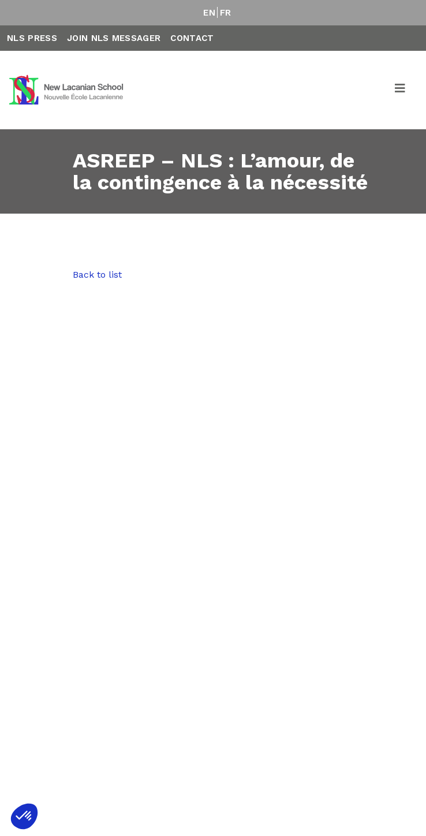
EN (209, 13)
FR (225, 13)
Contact (192, 38)
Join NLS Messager (113, 38)
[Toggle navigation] (400, 90)
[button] (24, 816)
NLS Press (32, 38)
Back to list (97, 274)
